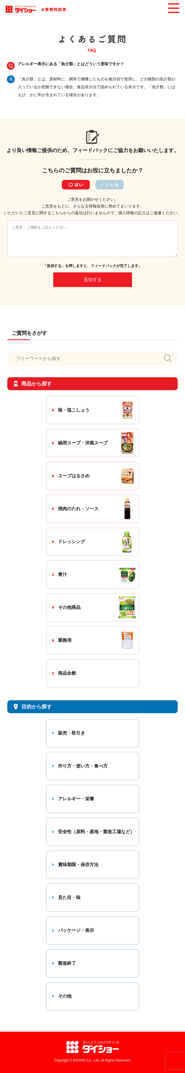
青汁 (62, 574)
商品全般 (67, 673)
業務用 (65, 640)
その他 (65, 996)
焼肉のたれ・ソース (78, 508)
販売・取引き (71, 733)
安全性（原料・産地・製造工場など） (96, 831)
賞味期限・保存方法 (78, 864)
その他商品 (69, 607)
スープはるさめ (74, 475)
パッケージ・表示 (76, 930)
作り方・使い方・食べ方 (83, 765)
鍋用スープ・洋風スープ (83, 443)
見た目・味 (69, 897)
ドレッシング (71, 541)
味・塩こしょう (74, 410)
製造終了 (67, 963)
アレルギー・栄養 (76, 798)
